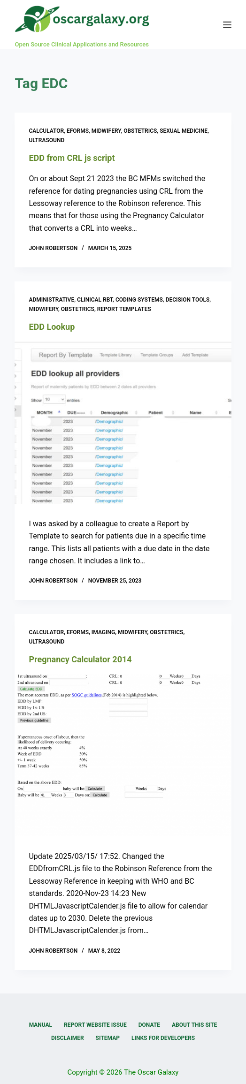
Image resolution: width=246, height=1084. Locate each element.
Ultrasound (46, 140)
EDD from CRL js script (72, 158)
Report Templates (124, 309)
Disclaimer (67, 1038)
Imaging (103, 632)
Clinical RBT (95, 299)
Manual (40, 1025)
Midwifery (106, 131)
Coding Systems (139, 299)
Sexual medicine (184, 131)
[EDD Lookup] (123, 422)
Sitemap (108, 1038)
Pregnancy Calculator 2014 (80, 659)
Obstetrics (140, 131)
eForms (78, 131)
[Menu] (227, 25)
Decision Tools (188, 299)
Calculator (46, 131)
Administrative (51, 299)
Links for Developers (163, 1038)
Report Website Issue (95, 1025)
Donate (149, 1025)
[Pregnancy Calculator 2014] (123, 755)
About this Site (194, 1025)
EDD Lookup (52, 327)
